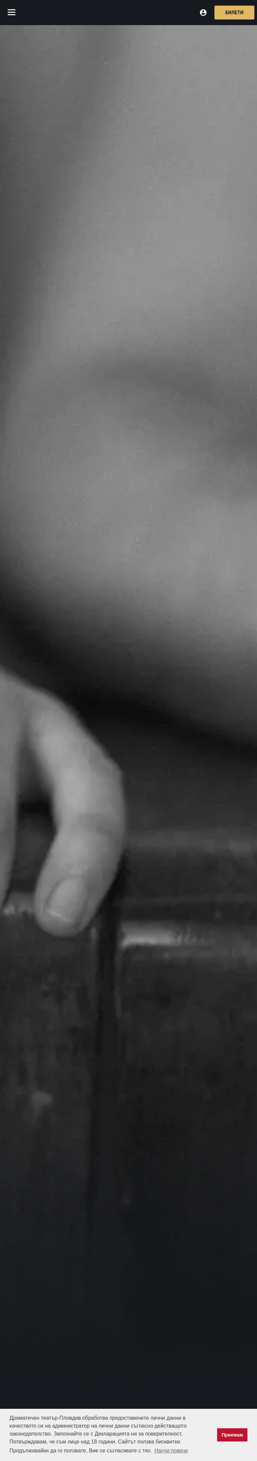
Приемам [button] (232, 1435)
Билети (234, 12)
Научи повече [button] (171, 1450)
